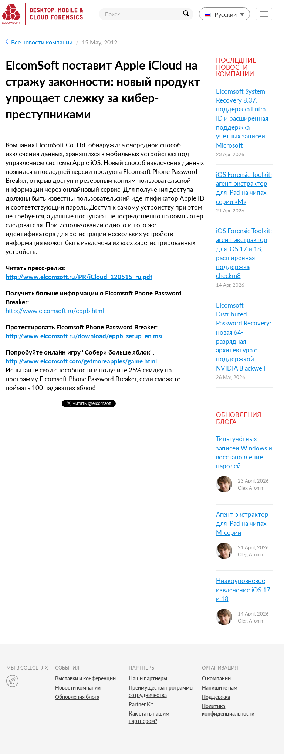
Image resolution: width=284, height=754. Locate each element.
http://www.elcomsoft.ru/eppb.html (55, 311)
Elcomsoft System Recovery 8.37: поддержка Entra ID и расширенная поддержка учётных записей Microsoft (242, 118)
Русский (224, 14)
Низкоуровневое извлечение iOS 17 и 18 (243, 590)
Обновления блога (77, 697)
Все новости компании (39, 42)
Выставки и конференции (85, 678)
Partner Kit (141, 704)
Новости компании (78, 687)
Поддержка (216, 697)
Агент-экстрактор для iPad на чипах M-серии (242, 523)
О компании (216, 678)
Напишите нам (219, 687)
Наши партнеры (148, 678)
